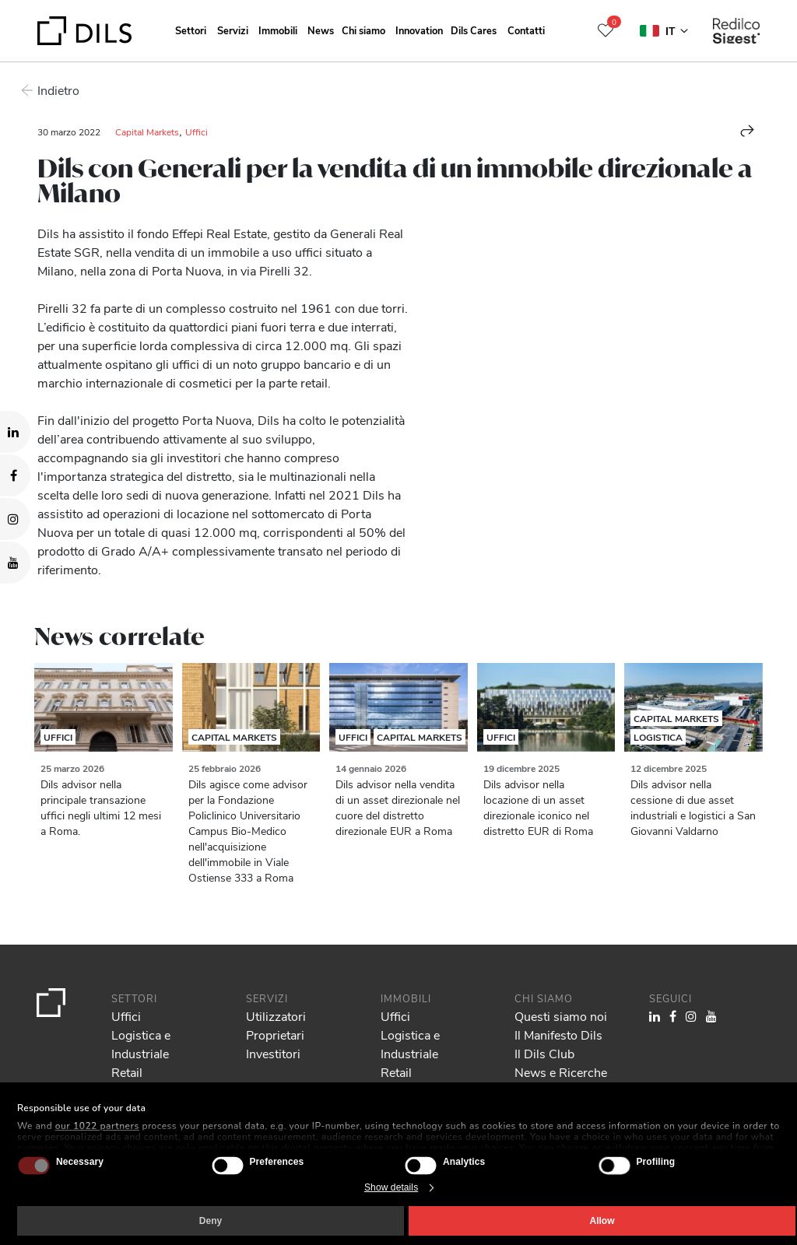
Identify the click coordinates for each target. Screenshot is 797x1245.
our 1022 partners (97, 1126)
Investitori (273, 1053)
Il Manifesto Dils (558, 1034)
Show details (391, 1187)
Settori (190, 30)
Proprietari (275, 1034)
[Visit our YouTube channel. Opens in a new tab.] (15, 563)
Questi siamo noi (560, 1016)
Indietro (58, 90)
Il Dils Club (544, 1053)
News (320, 30)
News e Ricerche (560, 1072)
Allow (602, 1220)
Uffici (196, 131)
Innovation (419, 30)
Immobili (277, 30)
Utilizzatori (276, 1016)
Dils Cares (474, 30)
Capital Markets (147, 131)
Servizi (232, 30)
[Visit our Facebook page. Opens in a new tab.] (15, 475)
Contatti (526, 30)
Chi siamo (363, 30)
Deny (210, 1220)
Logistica (658, 737)
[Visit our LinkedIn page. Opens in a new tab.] (15, 432)
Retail (126, 1072)
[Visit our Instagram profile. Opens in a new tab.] (15, 519)
